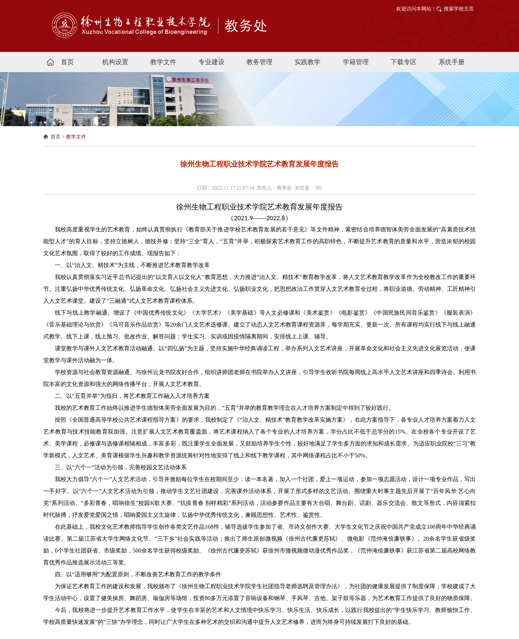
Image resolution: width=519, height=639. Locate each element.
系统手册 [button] (452, 62)
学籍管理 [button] (356, 62)
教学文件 (76, 136)
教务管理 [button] (259, 62)
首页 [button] (67, 62)
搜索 (449, 9)
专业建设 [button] (212, 62)
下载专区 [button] (404, 62)
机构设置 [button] (115, 62)
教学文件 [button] (163, 62)
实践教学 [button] (307, 62)
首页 (55, 136)
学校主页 (464, 9)
